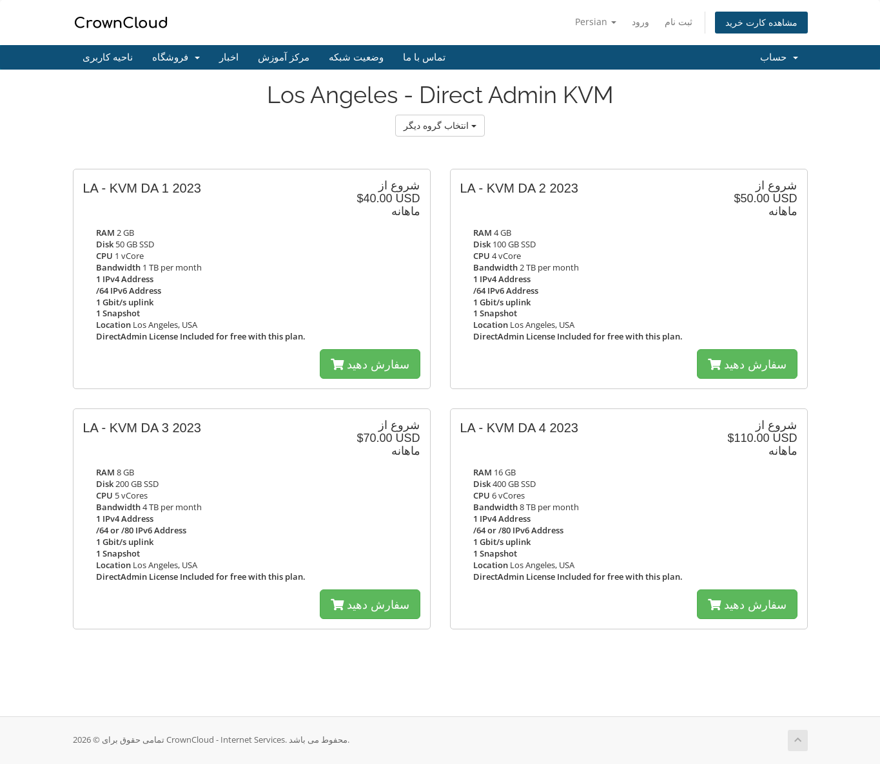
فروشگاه (176, 57)
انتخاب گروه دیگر (440, 125)
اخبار (229, 57)
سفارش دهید (370, 364)
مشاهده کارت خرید (761, 22)
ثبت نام (678, 21)
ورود (640, 21)
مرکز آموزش (283, 57)
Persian (595, 21)
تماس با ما (424, 57)
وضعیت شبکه (356, 57)
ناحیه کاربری (108, 57)
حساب (779, 57)
